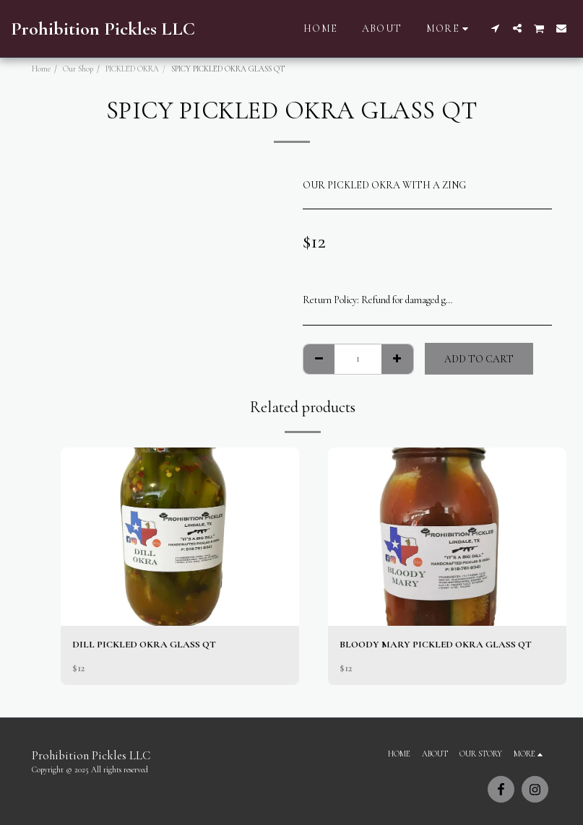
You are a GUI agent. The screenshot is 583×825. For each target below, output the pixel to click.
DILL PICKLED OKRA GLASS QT (144, 645)
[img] (180, 537)
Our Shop (78, 69)
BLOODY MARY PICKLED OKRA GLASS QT (438, 645)
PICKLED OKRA (132, 69)
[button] (495, 28)
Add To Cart (479, 359)
